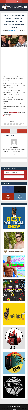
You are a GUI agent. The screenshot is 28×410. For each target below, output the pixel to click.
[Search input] (12, 1)
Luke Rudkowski (12, 30)
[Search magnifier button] (20, 1)
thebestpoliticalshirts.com (9, 116)
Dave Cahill (10, 408)
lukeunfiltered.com (14, 112)
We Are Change (16, 406)
